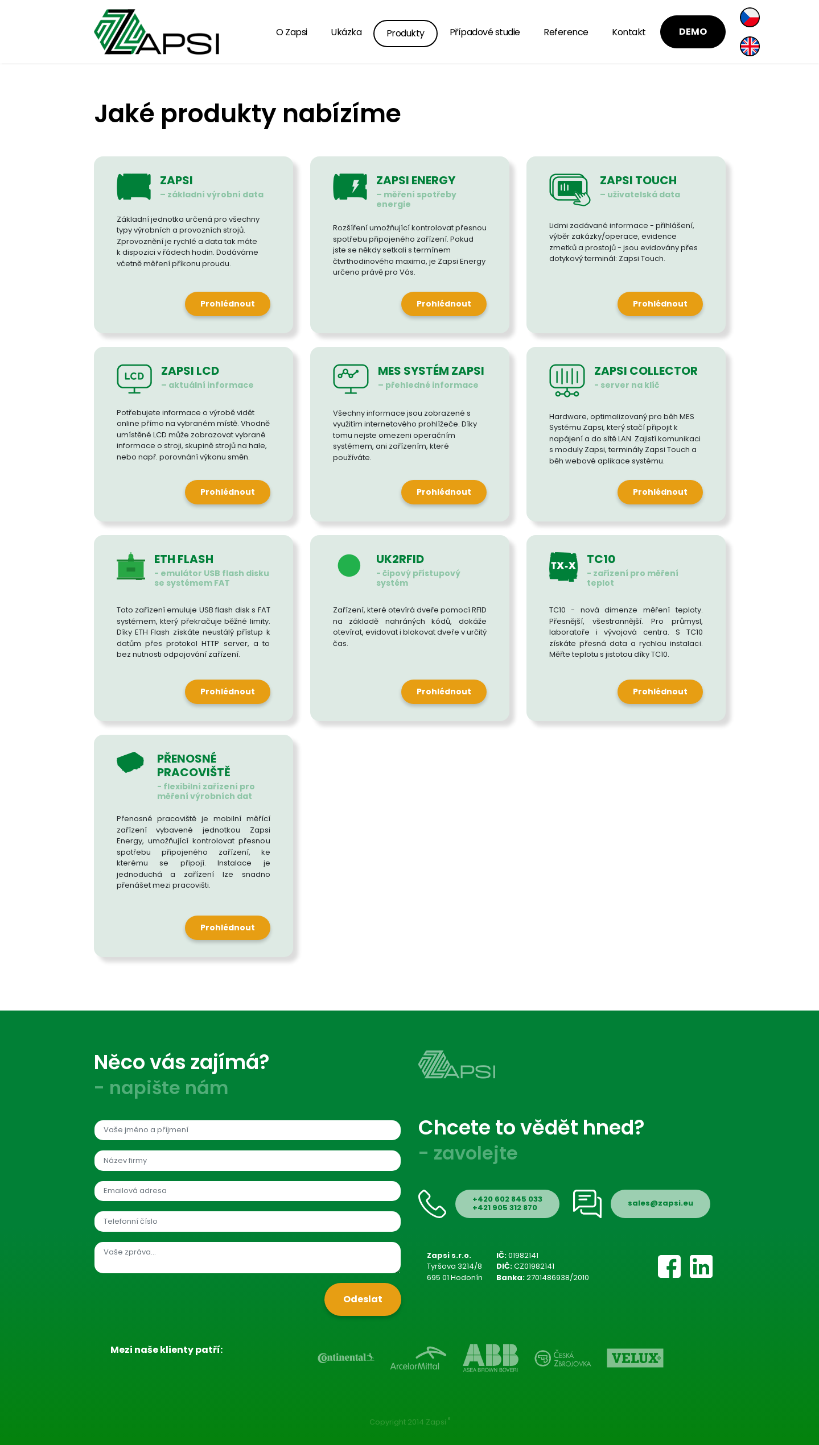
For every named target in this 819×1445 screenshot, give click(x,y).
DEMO (693, 31)
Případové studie (485, 32)
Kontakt (629, 32)
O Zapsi (291, 32)
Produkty (405, 33)
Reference (566, 32)
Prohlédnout (227, 303)
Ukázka (346, 32)
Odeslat (362, 1299)
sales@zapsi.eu (660, 1203)
